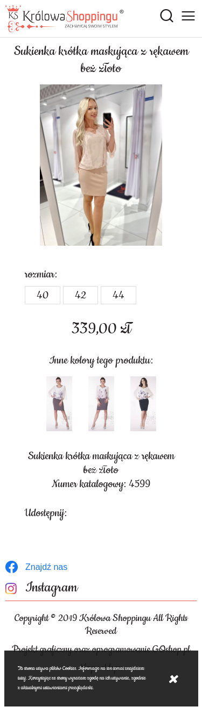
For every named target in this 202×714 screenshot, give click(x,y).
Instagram (51, 588)
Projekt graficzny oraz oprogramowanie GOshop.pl (101, 649)
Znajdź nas (46, 567)
